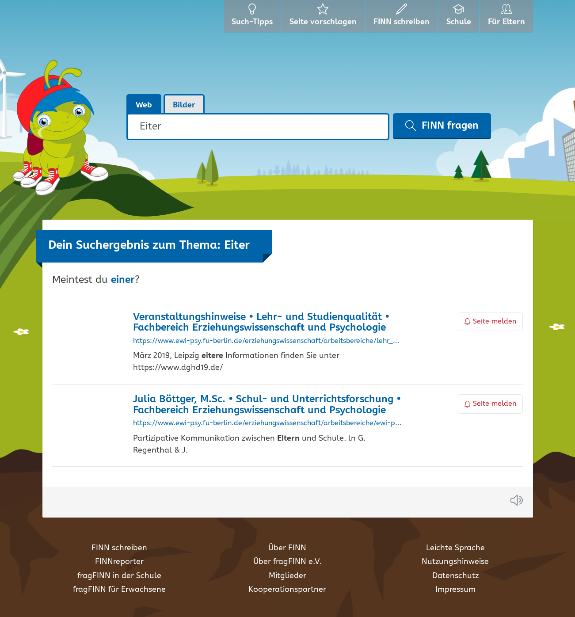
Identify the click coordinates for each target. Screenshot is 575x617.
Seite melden (491, 321)
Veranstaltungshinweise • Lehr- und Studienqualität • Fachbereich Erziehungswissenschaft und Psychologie (261, 322)
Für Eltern (508, 18)
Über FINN (287, 548)
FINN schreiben (119, 548)
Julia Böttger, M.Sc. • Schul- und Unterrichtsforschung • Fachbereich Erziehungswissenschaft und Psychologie (267, 405)
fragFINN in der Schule (119, 576)
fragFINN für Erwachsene (119, 589)
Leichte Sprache (455, 548)
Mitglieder (287, 576)
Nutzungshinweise (455, 562)
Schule (460, 18)
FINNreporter (119, 562)
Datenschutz (455, 576)
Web (144, 105)
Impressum (455, 589)
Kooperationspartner (287, 589)
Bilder (184, 105)
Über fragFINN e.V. (287, 562)
